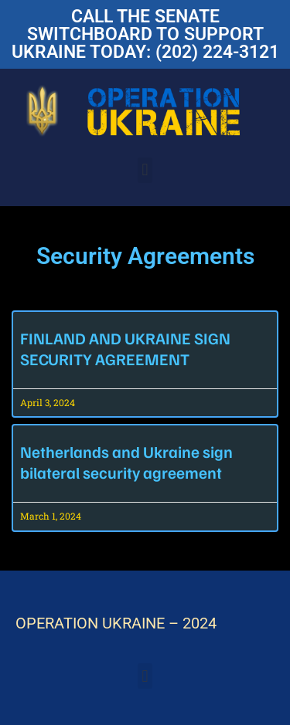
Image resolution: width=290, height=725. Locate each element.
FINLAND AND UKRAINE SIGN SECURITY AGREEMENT (125, 348)
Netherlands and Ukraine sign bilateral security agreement (126, 462)
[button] (145, 170)
